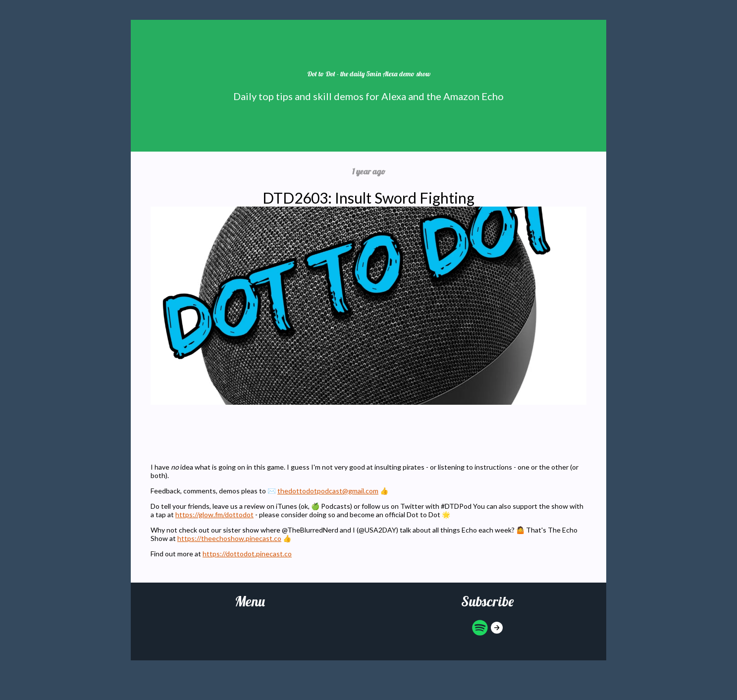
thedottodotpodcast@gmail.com (327, 490)
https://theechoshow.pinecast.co (229, 538)
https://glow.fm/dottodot (214, 514)
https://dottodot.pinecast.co (247, 553)
